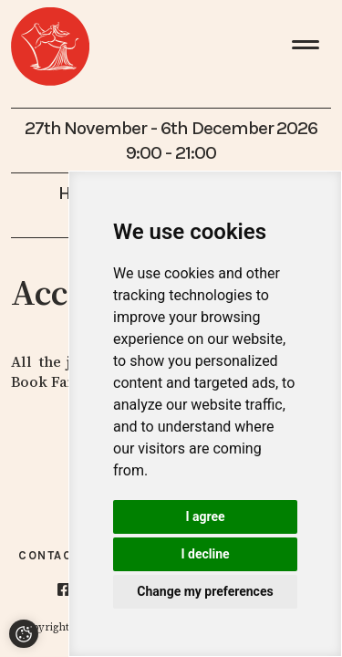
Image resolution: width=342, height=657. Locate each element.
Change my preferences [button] (205, 591)
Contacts (53, 555)
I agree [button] (204, 516)
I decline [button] (205, 554)
